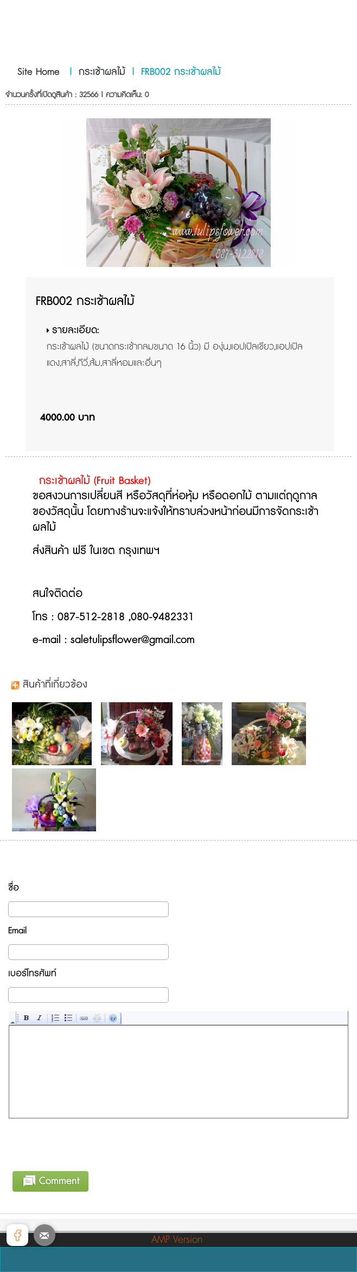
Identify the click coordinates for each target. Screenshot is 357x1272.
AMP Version (176, 1239)
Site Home (38, 72)
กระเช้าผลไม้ (102, 72)
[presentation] (91, 1143)
